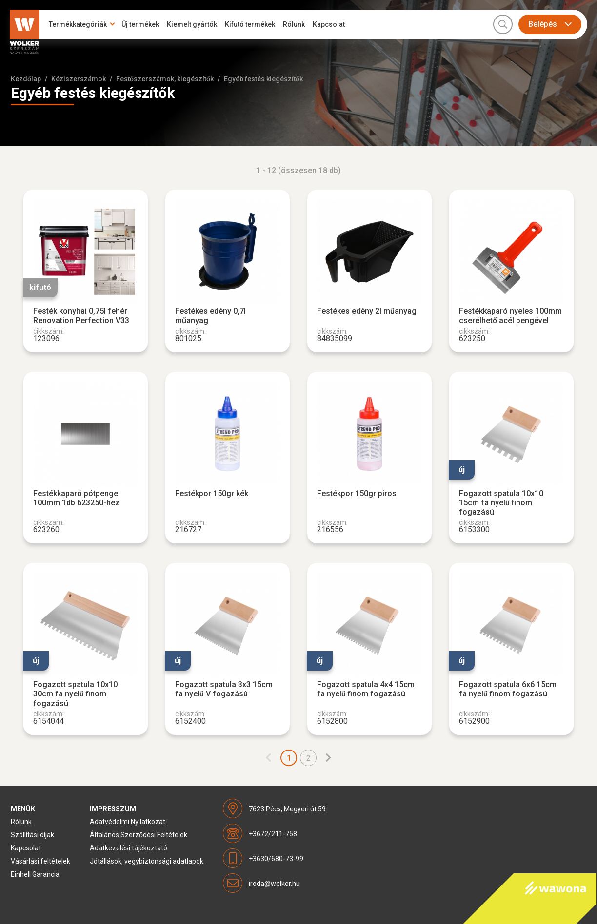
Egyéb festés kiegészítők (263, 79)
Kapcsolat (329, 24)
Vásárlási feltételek (40, 861)
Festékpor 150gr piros (357, 493)
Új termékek (140, 24)
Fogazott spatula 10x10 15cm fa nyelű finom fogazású (501, 503)
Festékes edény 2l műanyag (367, 311)
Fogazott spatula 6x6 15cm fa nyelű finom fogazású (508, 689)
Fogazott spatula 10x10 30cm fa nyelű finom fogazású (75, 694)
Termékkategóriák (78, 24)
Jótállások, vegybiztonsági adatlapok (146, 861)
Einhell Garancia (35, 874)
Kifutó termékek (250, 24)
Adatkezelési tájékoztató (128, 848)
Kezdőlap (26, 79)
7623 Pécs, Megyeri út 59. (288, 809)
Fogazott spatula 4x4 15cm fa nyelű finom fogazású (366, 689)
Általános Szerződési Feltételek (138, 835)
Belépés (542, 24)
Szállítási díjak (32, 835)
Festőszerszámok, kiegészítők (165, 79)
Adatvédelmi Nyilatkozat (127, 822)
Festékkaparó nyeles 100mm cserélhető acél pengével (510, 316)
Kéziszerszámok (78, 79)
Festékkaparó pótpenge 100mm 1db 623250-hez (76, 498)
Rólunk (294, 24)
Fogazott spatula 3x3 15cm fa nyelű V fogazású (224, 689)
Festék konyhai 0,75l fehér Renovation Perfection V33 (81, 316)
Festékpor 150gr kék (211, 493)
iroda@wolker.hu (274, 883)
